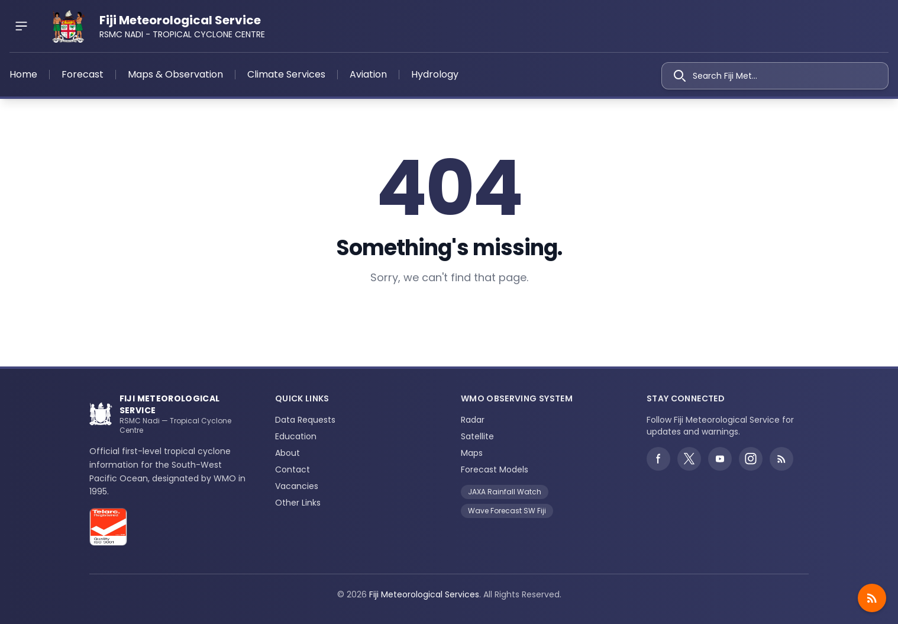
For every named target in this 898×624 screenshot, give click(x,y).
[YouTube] (720, 459)
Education (295, 436)
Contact (292, 469)
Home (23, 74)
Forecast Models (494, 469)
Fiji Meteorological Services (424, 594)
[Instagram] (751, 459)
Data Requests (305, 420)
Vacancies (296, 486)
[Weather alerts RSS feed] (781, 459)
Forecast (83, 74)
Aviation (368, 74)
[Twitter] (689, 459)
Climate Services (286, 74)
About (287, 453)
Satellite (477, 436)
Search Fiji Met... (715, 76)
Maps (472, 453)
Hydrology (434, 74)
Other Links (298, 503)
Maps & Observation (175, 74)
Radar (472, 420)
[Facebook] (658, 459)
